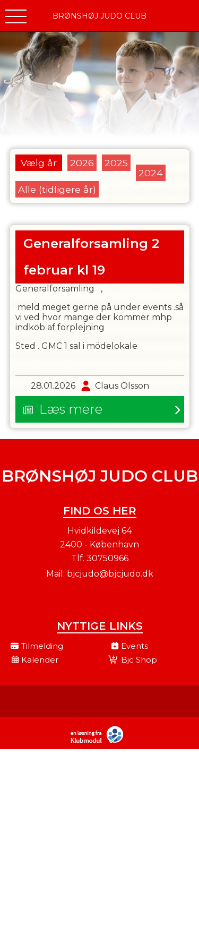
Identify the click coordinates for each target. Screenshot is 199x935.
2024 (151, 172)
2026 (82, 162)
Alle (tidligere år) (57, 189)
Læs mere (70, 409)
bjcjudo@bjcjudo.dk (110, 574)
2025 (116, 162)
